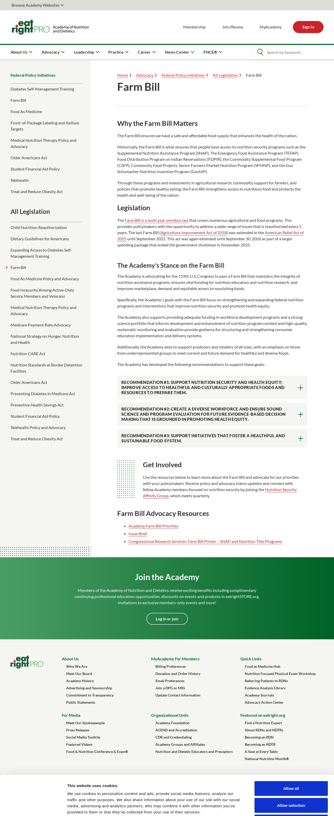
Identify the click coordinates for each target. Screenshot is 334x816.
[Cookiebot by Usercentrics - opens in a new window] (33, 806)
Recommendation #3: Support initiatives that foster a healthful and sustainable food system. (203, 438)
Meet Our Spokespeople (85, 723)
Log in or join (167, 618)
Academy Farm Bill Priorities (154, 525)
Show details (269, 806)
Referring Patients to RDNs (266, 681)
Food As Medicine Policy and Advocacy (45, 278)
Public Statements (80, 702)
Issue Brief (138, 533)
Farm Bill (18, 100)
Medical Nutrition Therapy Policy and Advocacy (43, 143)
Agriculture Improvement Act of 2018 (194, 232)
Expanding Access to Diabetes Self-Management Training (41, 252)
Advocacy (144, 75)
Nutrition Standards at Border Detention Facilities (46, 367)
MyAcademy (271, 26)
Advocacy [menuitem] (51, 51)
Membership (194, 26)
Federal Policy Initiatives (33, 75)
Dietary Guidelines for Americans (40, 238)
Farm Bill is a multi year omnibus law (156, 220)
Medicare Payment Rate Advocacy (41, 324)
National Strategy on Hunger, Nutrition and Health (45, 339)
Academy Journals (259, 695)
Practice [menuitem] (116, 51)
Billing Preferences (170, 666)
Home (122, 75)
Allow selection (291, 765)
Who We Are (76, 666)
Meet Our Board (79, 673)
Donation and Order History (178, 673)
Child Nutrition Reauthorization (39, 227)
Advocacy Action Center (264, 702)
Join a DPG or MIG (170, 688)
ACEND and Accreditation (176, 730)
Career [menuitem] (144, 51)
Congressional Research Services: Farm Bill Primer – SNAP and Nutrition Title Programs (205, 541)
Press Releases (77, 730)
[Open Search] (260, 52)
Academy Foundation (172, 723)
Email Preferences (170, 681)
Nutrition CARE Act (28, 353)
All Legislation (225, 75)
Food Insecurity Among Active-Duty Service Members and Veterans (42, 292)
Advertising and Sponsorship (89, 688)
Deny (291, 782)
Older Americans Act (29, 157)
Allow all (291, 749)
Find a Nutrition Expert (263, 723)
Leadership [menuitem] (84, 51)
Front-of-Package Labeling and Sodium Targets (45, 125)
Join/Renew (232, 26)
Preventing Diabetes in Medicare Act (43, 393)
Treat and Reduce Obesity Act (37, 191)
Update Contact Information (178, 695)
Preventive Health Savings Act (37, 404)
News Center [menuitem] (177, 51)
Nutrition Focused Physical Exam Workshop (280, 673)
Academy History (80, 681)
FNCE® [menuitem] (210, 51)
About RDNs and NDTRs (264, 730)
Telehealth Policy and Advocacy (38, 427)
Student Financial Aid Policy (35, 168)
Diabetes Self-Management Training (42, 88)
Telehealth (20, 180)
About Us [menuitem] (19, 51)
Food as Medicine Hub (262, 666)
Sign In (308, 26)
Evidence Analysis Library (265, 688)
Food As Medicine (26, 111)
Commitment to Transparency (89, 695)
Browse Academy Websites (36, 5)
